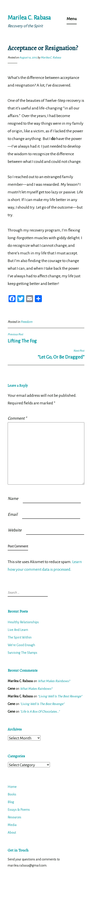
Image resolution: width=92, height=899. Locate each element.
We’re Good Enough (21, 645)
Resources (14, 817)
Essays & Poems (19, 809)
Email (13, 514)
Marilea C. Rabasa (29, 18)
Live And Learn (18, 630)
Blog (11, 802)
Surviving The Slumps (22, 652)
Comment (17, 418)
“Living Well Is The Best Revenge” (60, 696)
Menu (72, 19)
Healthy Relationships (23, 622)
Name (13, 498)
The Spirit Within (20, 637)
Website (14, 530)
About (12, 832)
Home (12, 786)
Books (12, 794)
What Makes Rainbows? (54, 681)
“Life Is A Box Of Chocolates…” (40, 711)
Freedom (26, 322)
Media (12, 825)
